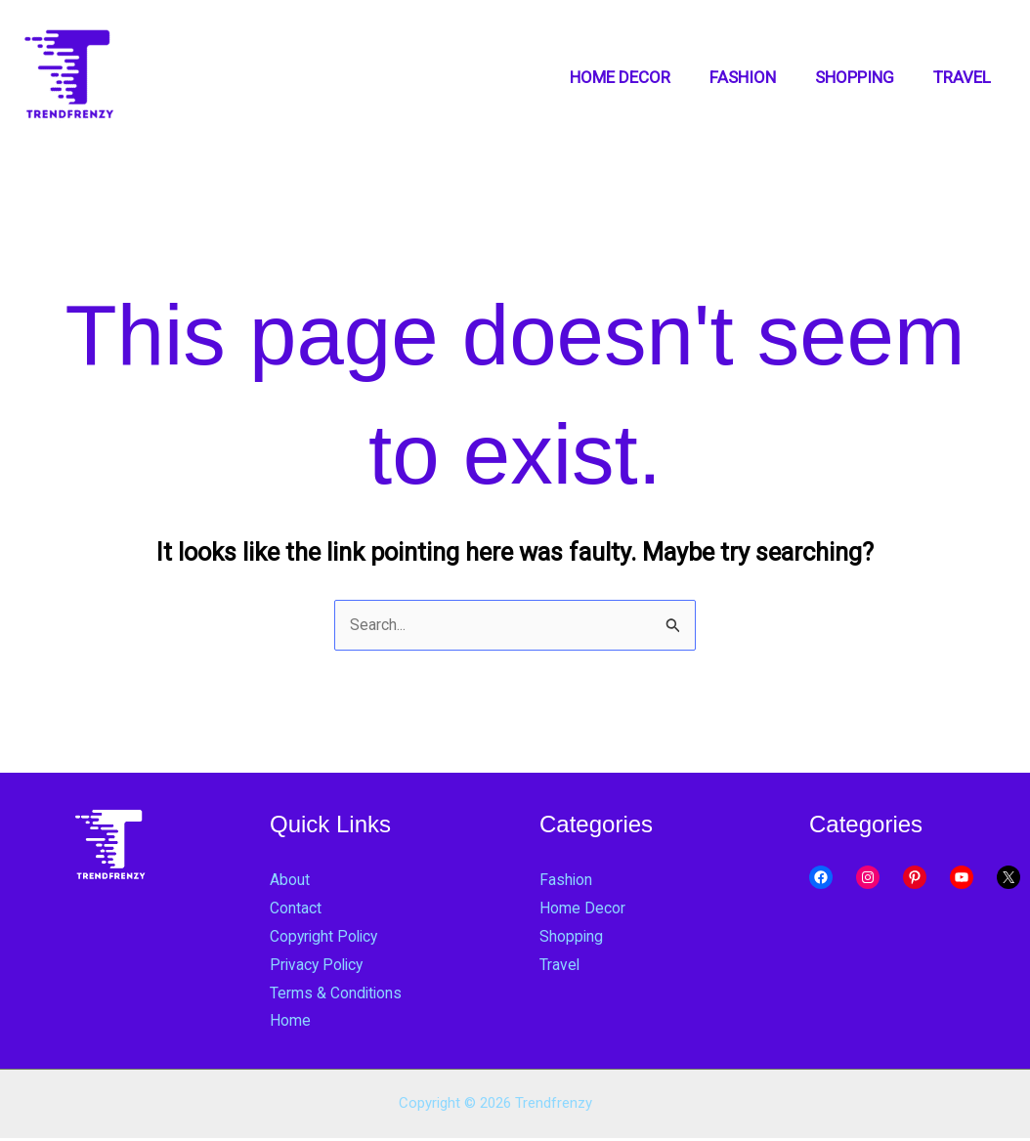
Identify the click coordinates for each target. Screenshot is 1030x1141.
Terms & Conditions (342, 994)
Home (292, 1023)
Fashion (568, 881)
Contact (299, 909)
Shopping (573, 938)
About (292, 881)
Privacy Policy (320, 966)
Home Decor (585, 909)
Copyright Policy (329, 938)
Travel (561, 966)
